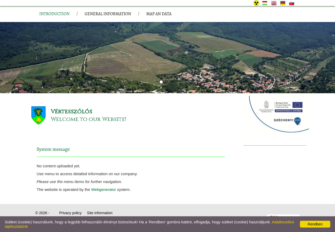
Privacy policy (70, 213)
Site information (100, 213)
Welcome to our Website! (88, 119)
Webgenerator (103, 189)
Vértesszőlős (71, 111)
